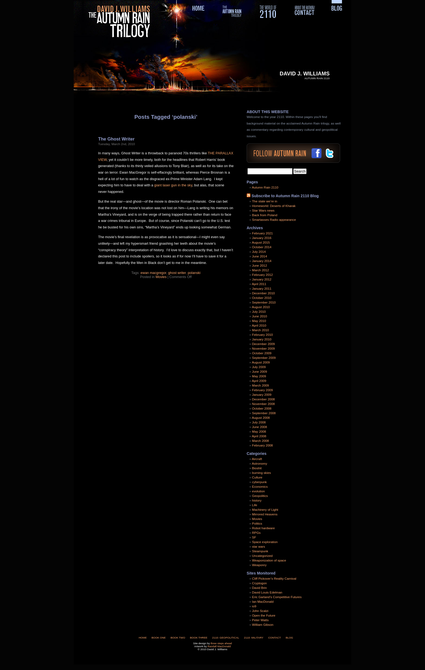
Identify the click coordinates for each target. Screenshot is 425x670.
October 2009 (261, 353)
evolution (258, 491)
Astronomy (259, 463)
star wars (258, 546)
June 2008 (259, 427)
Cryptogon (259, 583)
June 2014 (259, 256)
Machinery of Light (265, 510)
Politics (257, 523)
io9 (254, 606)
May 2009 (259, 376)
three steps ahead (221, 643)
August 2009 (261, 362)
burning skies (261, 473)
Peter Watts (260, 620)
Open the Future (263, 615)
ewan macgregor (153, 273)
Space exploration (265, 542)
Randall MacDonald (219, 646)
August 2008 (261, 418)
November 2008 (263, 404)
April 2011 (259, 284)
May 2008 (259, 431)
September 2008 (264, 413)
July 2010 (259, 312)
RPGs (256, 533)
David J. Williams (305, 73)
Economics (260, 487)
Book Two (177, 637)
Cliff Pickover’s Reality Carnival (274, 578)
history (257, 500)
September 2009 (264, 358)
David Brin (259, 588)
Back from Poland (264, 215)
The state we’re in (264, 201)
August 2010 (261, 307)
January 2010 (262, 339)
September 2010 (264, 302)
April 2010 (259, 325)
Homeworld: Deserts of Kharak (274, 206)
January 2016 (262, 238)
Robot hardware (263, 528)
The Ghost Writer (116, 139)
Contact (274, 637)
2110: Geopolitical (225, 637)
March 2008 (260, 441)
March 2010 (260, 330)
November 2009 (263, 348)
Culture (257, 477)
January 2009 (262, 395)
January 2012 (262, 279)
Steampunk (260, 551)
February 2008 (262, 445)
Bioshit (257, 468)
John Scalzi (260, 611)
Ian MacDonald (262, 602)
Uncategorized (262, 556)
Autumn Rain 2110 (265, 187)
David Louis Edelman (267, 592)
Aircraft (257, 459)
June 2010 (259, 316)
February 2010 (262, 335)
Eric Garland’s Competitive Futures (277, 597)
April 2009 (259, 381)
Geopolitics (260, 496)
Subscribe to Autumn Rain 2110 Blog (285, 196)
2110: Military (253, 637)
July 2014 (259, 252)
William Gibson (262, 625)
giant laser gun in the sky (173, 185)
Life (254, 505)
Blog (289, 637)
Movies (161, 277)
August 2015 (261, 242)
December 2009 (263, 344)
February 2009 (262, 390)
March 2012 (260, 270)
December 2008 (263, 399)
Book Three (198, 637)
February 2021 (262, 233)
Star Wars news (263, 210)
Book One (159, 637)
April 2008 (259, 436)
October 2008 (261, 408)
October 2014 (261, 247)
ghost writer (177, 273)
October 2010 (261, 298)
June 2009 (259, 372)
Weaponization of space (269, 560)
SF (254, 537)
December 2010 (263, 293)
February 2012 (262, 275)
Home (143, 637)
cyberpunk (259, 482)
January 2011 (262, 289)
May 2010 (259, 321)
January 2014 (262, 261)
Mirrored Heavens (265, 514)
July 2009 (259, 367)
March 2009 (260, 385)
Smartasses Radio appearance (274, 220)
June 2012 (259, 265)
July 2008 (259, 422)
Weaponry (259, 565)
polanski (194, 273)
